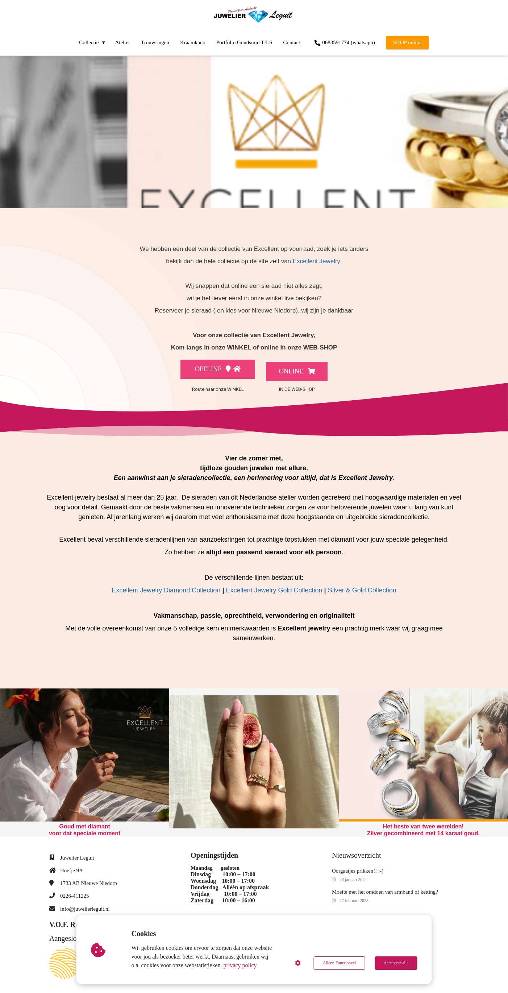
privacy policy (240, 965)
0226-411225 (74, 894)
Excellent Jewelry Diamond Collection (166, 588)
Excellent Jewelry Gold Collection (274, 588)
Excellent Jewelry (316, 261)
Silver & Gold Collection (362, 588)
